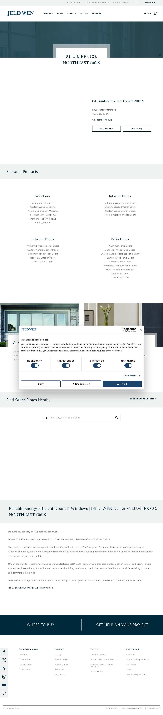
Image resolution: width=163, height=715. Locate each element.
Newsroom (131, 664)
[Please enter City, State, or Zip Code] (81, 417)
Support (84, 13)
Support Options (98, 654)
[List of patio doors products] (120, 262)
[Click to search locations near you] (46, 417)
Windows (42, 196)
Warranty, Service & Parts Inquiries (102, 665)
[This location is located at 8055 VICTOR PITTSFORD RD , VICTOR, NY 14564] (123, 112)
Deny (41, 384)
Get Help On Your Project (102, 659)
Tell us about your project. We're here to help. (31, 587)
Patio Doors (120, 239)
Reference (59, 669)
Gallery (58, 654)
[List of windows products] (42, 213)
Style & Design (61, 659)
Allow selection (81, 384)
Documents (60, 674)
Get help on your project (122, 624)
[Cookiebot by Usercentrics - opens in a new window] (123, 330)
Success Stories (62, 664)
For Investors (120, 2)
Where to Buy (73, 3)
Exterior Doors (43, 239)
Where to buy (41, 624)
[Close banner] (141, 330)
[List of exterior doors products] (42, 254)
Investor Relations (134, 674)
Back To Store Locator (142, 398)
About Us (130, 654)
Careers (129, 669)
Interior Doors (120, 196)
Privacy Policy (112, 708)
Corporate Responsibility (137, 659)
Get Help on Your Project (97, 3)
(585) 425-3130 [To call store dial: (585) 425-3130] (106, 129)
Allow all (122, 384)
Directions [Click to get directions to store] (137, 129)
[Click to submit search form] (116, 417)
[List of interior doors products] (120, 209)
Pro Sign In (150, 3)
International (153, 708)
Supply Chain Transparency (132, 708)
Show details (130, 375)
